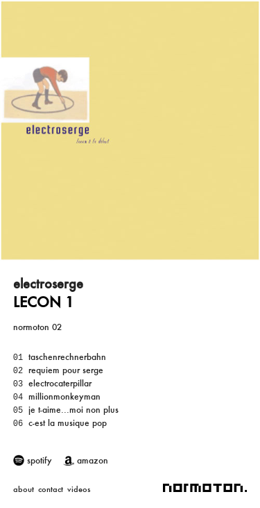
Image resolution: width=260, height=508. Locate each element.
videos (78, 489)
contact (50, 489)
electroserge (48, 283)
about (23, 489)
